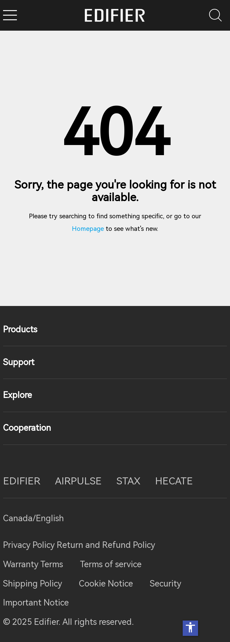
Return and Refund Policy (106, 545)
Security (165, 584)
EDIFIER (21, 481)
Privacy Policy (30, 545)
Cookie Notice (106, 584)
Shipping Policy (32, 584)
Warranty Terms (33, 564)
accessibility (190, 627)
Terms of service (111, 564)
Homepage (88, 228)
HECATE (174, 481)
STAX (128, 481)
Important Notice (36, 603)
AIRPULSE (78, 481)
